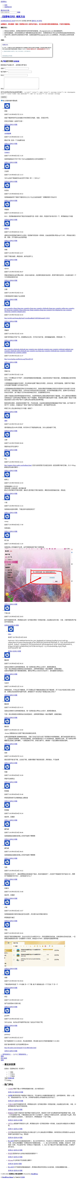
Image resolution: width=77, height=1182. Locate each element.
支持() (6, 127)
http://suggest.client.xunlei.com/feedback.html (18, 468)
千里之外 (11, 1106)
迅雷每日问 (8, 7)
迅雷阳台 (4, 1)
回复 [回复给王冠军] (15, 184)
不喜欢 (12, 1078)
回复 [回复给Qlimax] (15, 283)
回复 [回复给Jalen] (19, 653)
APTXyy (10, 1126)
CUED (22, 1179)
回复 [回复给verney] (15, 534)
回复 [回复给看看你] (15, 243)
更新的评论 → (23, 1057)
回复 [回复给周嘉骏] (15, 222)
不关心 (12, 1076)
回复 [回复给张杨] (15, 262)
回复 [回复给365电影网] (15, 146)
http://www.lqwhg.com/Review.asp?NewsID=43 (18, 361)
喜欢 (11, 1074)
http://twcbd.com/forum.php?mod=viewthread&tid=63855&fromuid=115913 (27, 320)
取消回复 (16, 61)
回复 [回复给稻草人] (15, 496)
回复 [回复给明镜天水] (15, 414)
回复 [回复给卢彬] (15, 923)
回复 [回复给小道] (15, 515)
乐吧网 (10, 1098)
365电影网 (7, 136)
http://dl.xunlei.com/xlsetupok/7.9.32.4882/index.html (20, 1050)
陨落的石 (11, 1115)
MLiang (10, 1163)
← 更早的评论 (5, 1057)
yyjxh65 (10, 1091)
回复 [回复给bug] (15, 473)
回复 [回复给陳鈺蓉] (15, 676)
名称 (3, 68)
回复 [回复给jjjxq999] (15, 1028)
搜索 (18, 12)
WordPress (34, 1176)
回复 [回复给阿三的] (15, 607)
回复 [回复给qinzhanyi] (15, 1053)
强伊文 (33, 21)
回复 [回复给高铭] (15, 127)
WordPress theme (7, 1179)
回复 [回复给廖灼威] (15, 842)
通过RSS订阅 (5, 10)
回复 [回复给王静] (15, 452)
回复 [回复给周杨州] (15, 343)
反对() (11, 127)
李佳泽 (10, 1156)
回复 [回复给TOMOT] (15, 165)
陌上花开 (11, 1143)
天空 (9, 1135)
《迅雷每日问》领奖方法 (13, 16)
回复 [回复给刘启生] (15, 203)
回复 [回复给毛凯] (15, 882)
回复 (21, 1094)
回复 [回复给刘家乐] (15, 901)
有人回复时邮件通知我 (10, 103)
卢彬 (4, 61)
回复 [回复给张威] (15, 784)
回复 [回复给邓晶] (15, 971)
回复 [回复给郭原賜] (15, 803)
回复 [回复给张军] (15, 765)
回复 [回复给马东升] (15, 697)
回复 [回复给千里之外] (17, 628)
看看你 (6, 231)
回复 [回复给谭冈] (15, 433)
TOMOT (7, 155)
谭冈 (5, 423)
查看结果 (11, 1080)
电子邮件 (4, 72)
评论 (39, 21)
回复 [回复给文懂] (15, 302)
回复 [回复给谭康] (15, 990)
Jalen (9, 636)
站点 (2, 75)
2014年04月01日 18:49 (8, 21)
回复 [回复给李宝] (15, 1009)
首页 (5, 5)
